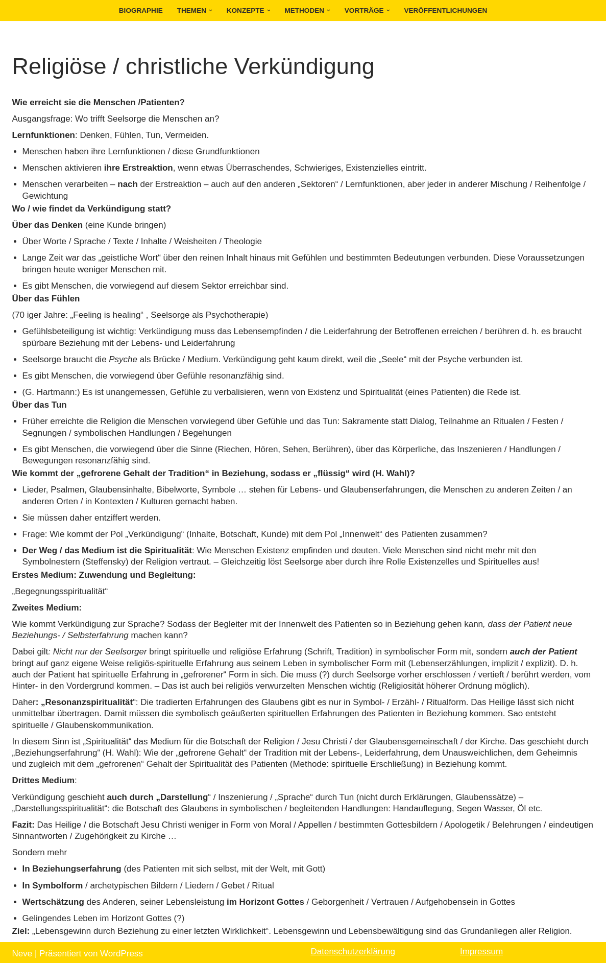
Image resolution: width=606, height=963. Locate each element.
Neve (22, 951)
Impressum (481, 949)
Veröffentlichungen (446, 10)
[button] (210, 10)
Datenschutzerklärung (353, 949)
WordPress (121, 951)
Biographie (140, 10)
